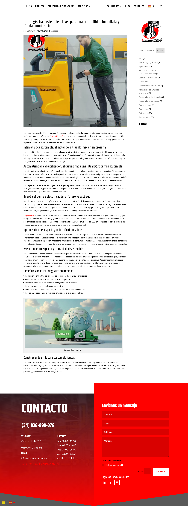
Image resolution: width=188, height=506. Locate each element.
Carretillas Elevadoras (62, 7)
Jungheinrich (29, 215)
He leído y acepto (112, 474)
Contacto (138, 7)
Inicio (30, 7)
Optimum (31, 31)
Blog (127, 7)
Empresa (40, 7)
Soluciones (112, 7)
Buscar (160, 50)
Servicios (84, 7)
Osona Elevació (56, 136)
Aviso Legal (27, 473)
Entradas (54, 31)
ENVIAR (161, 481)
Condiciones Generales (47, 473)
